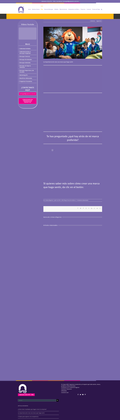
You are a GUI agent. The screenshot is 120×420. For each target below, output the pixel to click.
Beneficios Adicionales (26, 78)
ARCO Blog (64, 200)
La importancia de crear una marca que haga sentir (31, 413)
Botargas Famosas (25, 56)
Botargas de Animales (26, 59)
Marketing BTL (24, 75)
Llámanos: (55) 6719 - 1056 (26, 394)
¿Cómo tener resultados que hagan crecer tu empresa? (32, 409)
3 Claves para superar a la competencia (28, 416)
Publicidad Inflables (25, 48)
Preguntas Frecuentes (26, 81)
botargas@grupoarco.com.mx (28, 93)
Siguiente (98, 21)
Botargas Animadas (25, 62)
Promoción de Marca (71, 200)
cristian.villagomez (49, 200)
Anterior (93, 21)
